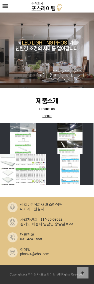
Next (79, 75)
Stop (55, 75)
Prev (67, 75)
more (46, 116)
